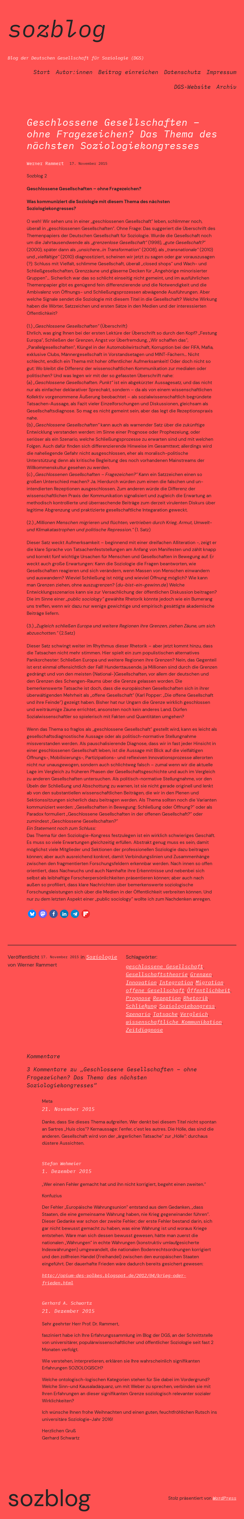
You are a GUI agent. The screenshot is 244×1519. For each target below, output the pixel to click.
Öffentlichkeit (208, 990)
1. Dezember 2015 (67, 1171)
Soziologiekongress (187, 1006)
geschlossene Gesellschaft (164, 966)
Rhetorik (195, 998)
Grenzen (201, 974)
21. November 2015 (68, 1109)
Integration (176, 982)
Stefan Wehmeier (61, 1163)
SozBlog (57, 28)
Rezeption (167, 998)
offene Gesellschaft (155, 990)
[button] (32, 914)
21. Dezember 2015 (68, 1311)
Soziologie (101, 957)
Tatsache (165, 1014)
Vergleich (194, 1014)
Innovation (141, 982)
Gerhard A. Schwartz (67, 1303)
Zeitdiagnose (144, 1030)
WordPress (224, 1498)
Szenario (138, 1014)
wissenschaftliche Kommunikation (174, 1022)
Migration (210, 982)
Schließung (141, 1006)
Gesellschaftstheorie (157, 974)
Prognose (138, 998)
